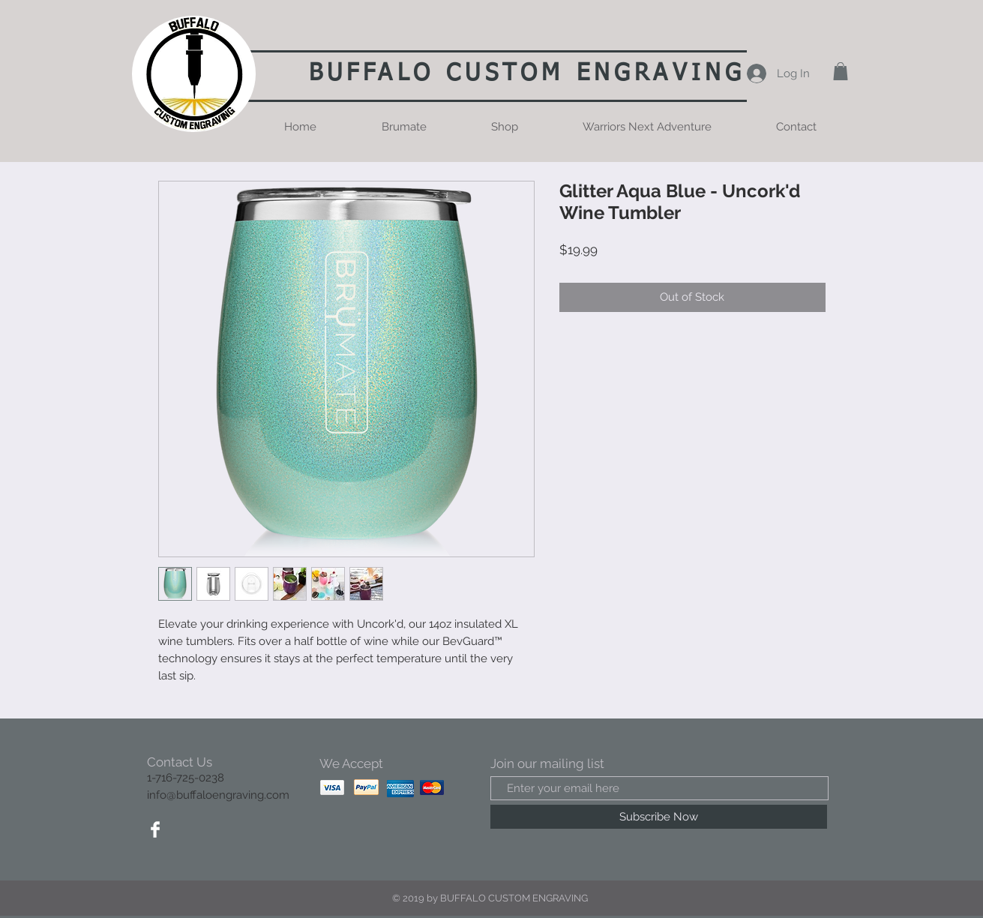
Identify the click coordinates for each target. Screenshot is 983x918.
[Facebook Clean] (155, 829)
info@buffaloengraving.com (218, 795)
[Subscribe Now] (658, 817)
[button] (840, 71)
